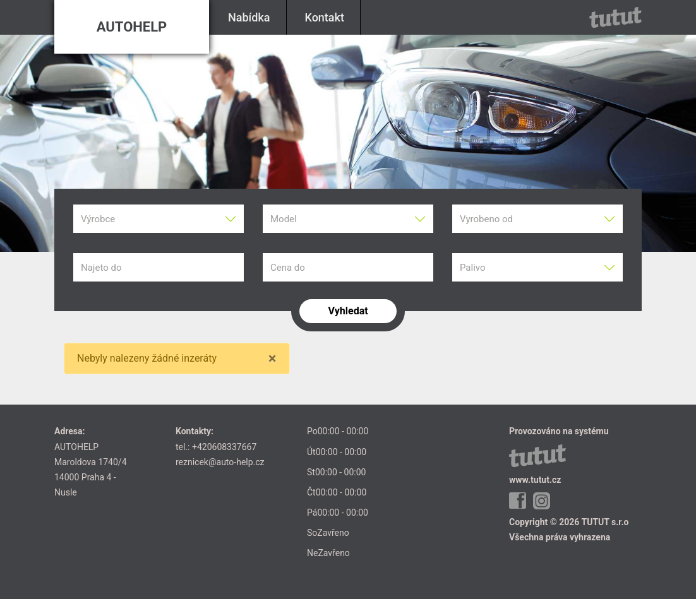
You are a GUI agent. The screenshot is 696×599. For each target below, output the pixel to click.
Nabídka (249, 17)
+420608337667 (224, 447)
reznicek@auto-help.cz (220, 462)
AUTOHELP (132, 27)
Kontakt (324, 17)
